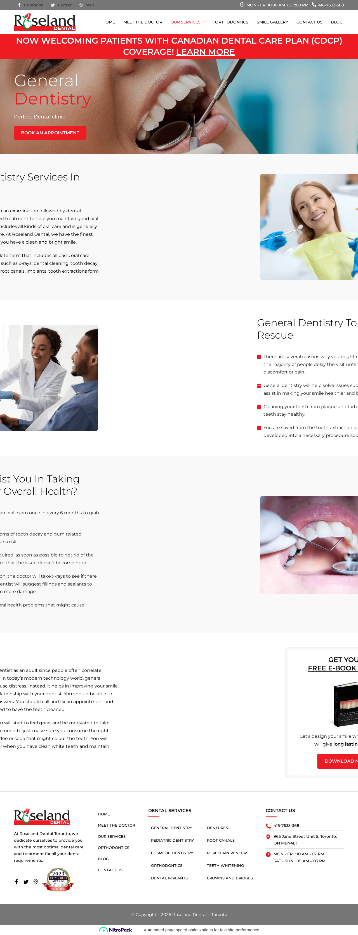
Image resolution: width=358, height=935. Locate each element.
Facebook (30, 5)
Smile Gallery (272, 22)
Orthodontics (231, 22)
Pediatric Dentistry (172, 840)
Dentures (217, 827)
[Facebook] (18, 882)
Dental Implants (169, 878)
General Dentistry (171, 827)
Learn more (205, 52)
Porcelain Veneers (227, 853)
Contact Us (309, 22)
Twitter (61, 5)
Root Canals (221, 840)
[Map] (37, 882)
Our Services (189, 22)
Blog (337, 22)
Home (108, 22)
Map (86, 5)
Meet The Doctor (142, 22)
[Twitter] (27, 882)
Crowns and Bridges (230, 878)
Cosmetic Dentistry (172, 853)
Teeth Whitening (225, 865)
